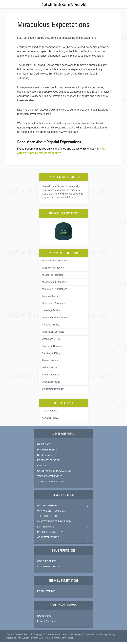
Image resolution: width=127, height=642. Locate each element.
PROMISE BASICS (47, 449)
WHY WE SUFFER (47, 505)
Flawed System (50, 360)
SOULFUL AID (44, 455)
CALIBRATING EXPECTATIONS (54, 471)
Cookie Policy (44, 616)
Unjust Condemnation (53, 389)
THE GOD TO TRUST (48, 516)
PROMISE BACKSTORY (50, 532)
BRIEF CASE (44, 444)
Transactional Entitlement (55, 317)
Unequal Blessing (51, 381)
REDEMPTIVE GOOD (48, 460)
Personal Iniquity (50, 324)
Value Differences (51, 374)
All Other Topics (50, 417)
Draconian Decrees (52, 346)
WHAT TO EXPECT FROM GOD (54, 521)
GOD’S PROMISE (46, 561)
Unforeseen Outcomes (53, 303)
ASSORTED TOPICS (48, 537)
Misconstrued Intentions (54, 282)
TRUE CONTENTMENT (49, 476)
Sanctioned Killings (52, 353)
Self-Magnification (51, 310)
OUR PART (43, 465)
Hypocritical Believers (53, 331)
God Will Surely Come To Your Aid (64, 5)
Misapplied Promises (52, 275)
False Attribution (50, 296)
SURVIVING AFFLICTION (50, 481)
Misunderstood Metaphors (55, 260)
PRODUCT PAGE (46, 591)
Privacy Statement (46, 621)
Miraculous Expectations (54, 289)
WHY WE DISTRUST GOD (51, 510)
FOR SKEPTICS (45, 526)
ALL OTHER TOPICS (48, 566)
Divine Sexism (49, 367)
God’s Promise (49, 410)
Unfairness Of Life (51, 339)
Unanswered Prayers (53, 267)
